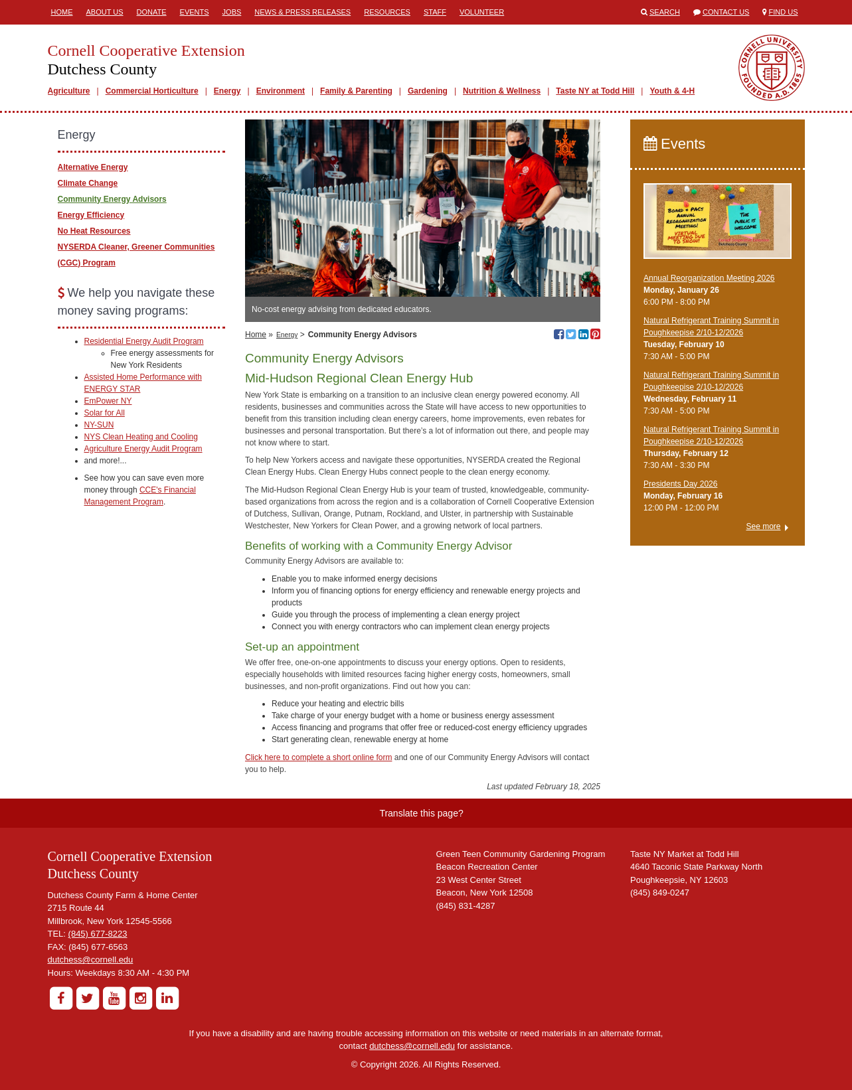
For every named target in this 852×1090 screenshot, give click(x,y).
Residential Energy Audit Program (144, 341)
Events (194, 12)
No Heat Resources (94, 231)
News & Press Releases (302, 12)
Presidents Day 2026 (680, 484)
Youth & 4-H (672, 91)
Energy (227, 91)
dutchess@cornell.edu (90, 960)
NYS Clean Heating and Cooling (141, 436)
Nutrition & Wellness (502, 91)
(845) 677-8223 (98, 934)
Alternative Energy (93, 167)
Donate (152, 12)
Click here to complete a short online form (318, 757)
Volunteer (482, 12)
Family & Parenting (356, 91)
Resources (387, 12)
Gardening (428, 91)
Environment (280, 91)
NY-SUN (99, 424)
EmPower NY (108, 401)
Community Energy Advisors (112, 199)
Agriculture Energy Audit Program (143, 448)
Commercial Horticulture (152, 91)
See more (763, 526)
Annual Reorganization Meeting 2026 (708, 278)
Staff (435, 12)
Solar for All (104, 413)
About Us (105, 12)
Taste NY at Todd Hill (595, 91)
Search (664, 12)
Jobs (232, 12)
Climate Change (88, 183)
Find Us (783, 12)
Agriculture (69, 91)
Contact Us (726, 12)
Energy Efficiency (91, 215)
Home (62, 12)
